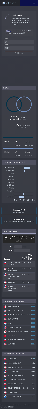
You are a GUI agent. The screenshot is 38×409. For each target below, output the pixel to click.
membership (22, 239)
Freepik (15, 405)
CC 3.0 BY (11, 407)
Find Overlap (19, 53)
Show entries (18, 246)
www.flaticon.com (27, 405)
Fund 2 (6, 45)
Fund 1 (6, 39)
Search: (19, 250)
